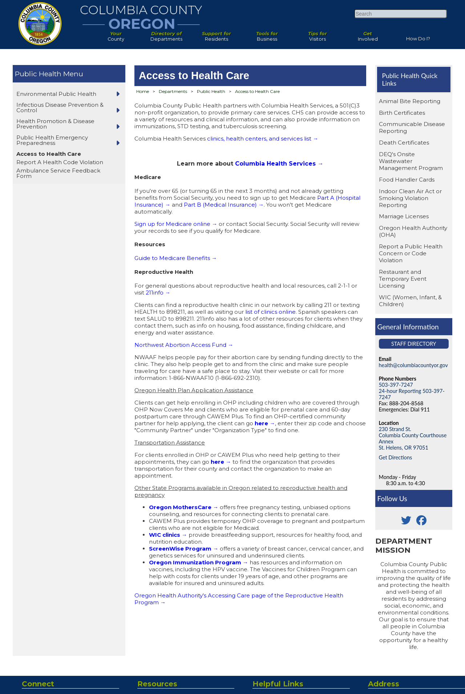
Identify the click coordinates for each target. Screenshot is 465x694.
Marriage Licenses (404, 216)
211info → (158, 292)
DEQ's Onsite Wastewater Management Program (411, 161)
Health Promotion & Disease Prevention (55, 124)
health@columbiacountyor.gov (413, 365)
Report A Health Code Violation (59, 162)
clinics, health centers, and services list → (262, 138)
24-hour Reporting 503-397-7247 (412, 394)
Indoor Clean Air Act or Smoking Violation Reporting (410, 198)
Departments (166, 34)
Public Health (38, 73)
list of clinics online (270, 311)
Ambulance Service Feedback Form (58, 173)
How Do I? (418, 37)
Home (142, 91)
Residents (216, 34)
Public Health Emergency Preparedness (52, 140)
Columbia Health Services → (279, 163)
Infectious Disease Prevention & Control (60, 107)
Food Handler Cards (406, 179)
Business (267, 34)
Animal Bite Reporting (409, 101)
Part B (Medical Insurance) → (224, 204)
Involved (368, 34)
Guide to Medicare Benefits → (175, 258)
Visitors (317, 34)
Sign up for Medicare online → (175, 223)
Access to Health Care (48, 153)
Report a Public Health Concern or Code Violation (410, 253)
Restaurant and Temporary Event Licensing (402, 278)
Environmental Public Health (56, 93)
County (116, 34)
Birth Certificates (402, 112)
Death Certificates (404, 142)
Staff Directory (413, 344)
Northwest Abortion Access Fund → (183, 344)
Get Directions (395, 457)
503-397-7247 (396, 385)
